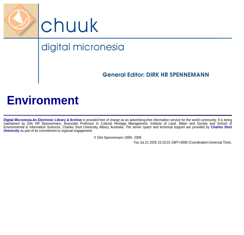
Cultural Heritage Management (124, 123)
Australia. (117, 127)
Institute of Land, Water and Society (179, 123)
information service (166, 120)
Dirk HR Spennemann (44, 123)
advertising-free (141, 120)
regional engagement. (77, 131)
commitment (47, 131)
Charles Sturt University (80, 127)
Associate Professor (79, 123)
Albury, (104, 127)
